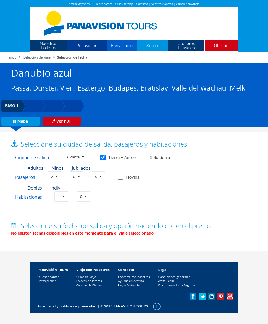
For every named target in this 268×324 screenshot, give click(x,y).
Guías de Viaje (124, 4)
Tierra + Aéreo (118, 157)
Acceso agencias (79, 4)
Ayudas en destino (131, 281)
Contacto (142, 4)
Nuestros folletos (162, 4)
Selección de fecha (72, 57)
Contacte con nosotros (134, 277)
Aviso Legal (166, 281)
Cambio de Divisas (89, 285)
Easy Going (122, 46)
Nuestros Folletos (48, 45)
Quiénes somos (102, 4)
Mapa (20, 121)
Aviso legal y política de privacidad (66, 306)
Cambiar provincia (187, 4)
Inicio (12, 57)
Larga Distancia (129, 285)
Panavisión (86, 46)
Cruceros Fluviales (186, 45)
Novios (132, 177)
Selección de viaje (37, 57)
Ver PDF (61, 121)
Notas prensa (46, 281)
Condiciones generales (174, 277)
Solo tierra (156, 157)
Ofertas (221, 46)
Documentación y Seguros (176, 285)
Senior (152, 46)
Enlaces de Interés (89, 281)
